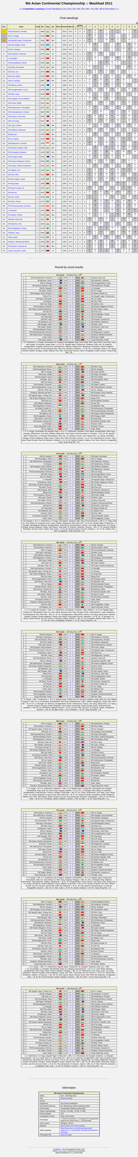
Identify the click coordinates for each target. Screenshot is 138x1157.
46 (95, 45)
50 (89, 125)
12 (129, 49)
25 (107, 63)
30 (118, 58)
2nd (69, 9)
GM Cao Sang (13, 121)
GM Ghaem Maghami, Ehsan (19, 161)
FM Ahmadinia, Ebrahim (17, 152)
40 (107, 36)
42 (95, 54)
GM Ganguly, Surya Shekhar (19, 99)
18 (101, 54)
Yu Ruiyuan (12, 210)
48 (95, 98)
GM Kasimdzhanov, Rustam (18, 112)
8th (97, 9)
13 (95, 40)
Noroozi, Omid (13, 197)
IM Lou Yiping (13, 139)
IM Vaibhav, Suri (14, 170)
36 (118, 81)
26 (118, 45)
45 (89, 45)
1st (64, 9)
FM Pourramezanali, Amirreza (19, 206)
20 (124, 81)
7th (92, 9)
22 (95, 36)
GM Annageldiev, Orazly (17, 228)
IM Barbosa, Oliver (15, 85)
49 (107, 85)
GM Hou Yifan (13, 175)
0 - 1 (71, 286)
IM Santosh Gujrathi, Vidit (17, 148)
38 (95, 58)
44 (118, 89)
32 (89, 76)
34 (95, 76)
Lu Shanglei (12, 58)
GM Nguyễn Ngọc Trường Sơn (19, 40)
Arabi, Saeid (12, 237)
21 (124, 58)
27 (89, 31)
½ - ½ (71, 278)
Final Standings (54, 9)
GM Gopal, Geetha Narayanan (19, 166)
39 (89, 36)
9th (101, 9)
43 (112, 63)
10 (135, 31)
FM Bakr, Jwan (13, 233)
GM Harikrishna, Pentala (17, 31)
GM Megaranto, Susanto (17, 143)
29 (129, 67)
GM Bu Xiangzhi (14, 49)
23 (124, 49)
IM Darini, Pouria (14, 201)
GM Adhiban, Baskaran (17, 130)
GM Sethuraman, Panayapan (19, 107)
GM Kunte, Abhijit (14, 103)
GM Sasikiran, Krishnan (17, 54)
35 (112, 89)
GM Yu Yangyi (13, 36)
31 (118, 63)
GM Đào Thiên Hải (15, 219)
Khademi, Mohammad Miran (18, 242)
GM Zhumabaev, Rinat (16, 45)
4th (79, 9)
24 (89, 40)
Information (110, 9)
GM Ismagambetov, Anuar (18, 90)
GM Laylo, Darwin (15, 125)
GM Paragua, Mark (15, 157)
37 (89, 72)
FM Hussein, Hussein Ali (17, 246)
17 (95, 67)
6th (88, 9)
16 (124, 31)
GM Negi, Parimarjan (16, 67)
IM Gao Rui (12, 192)
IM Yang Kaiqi (13, 184)
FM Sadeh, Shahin (15, 215)
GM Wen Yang (13, 94)
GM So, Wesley (14, 81)
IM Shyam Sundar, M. (16, 188)
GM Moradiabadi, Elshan (17, 63)
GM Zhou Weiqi (14, 76)
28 (95, 72)
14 (124, 76)
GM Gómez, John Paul (16, 116)
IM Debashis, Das (14, 224)
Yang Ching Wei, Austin (17, 251)
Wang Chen (12, 134)
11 (118, 54)
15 (95, 31)
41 (101, 31)
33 (135, 125)
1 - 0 (71, 288)
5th (83, 9)
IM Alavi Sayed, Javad (16, 179)
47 (89, 103)
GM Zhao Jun (13, 72)
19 (135, 45)
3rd (74, 9)
